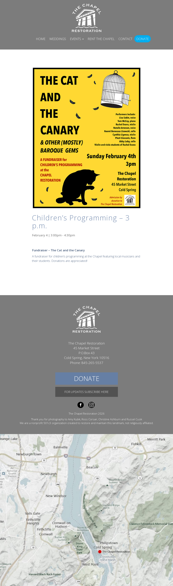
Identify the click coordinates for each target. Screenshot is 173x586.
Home (40, 39)
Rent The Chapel (101, 39)
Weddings (57, 39)
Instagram (91, 405)
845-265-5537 (92, 362)
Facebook (80, 405)
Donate (142, 39)
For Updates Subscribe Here (86, 392)
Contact (125, 39)
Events (77, 39)
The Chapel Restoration (86, 17)
